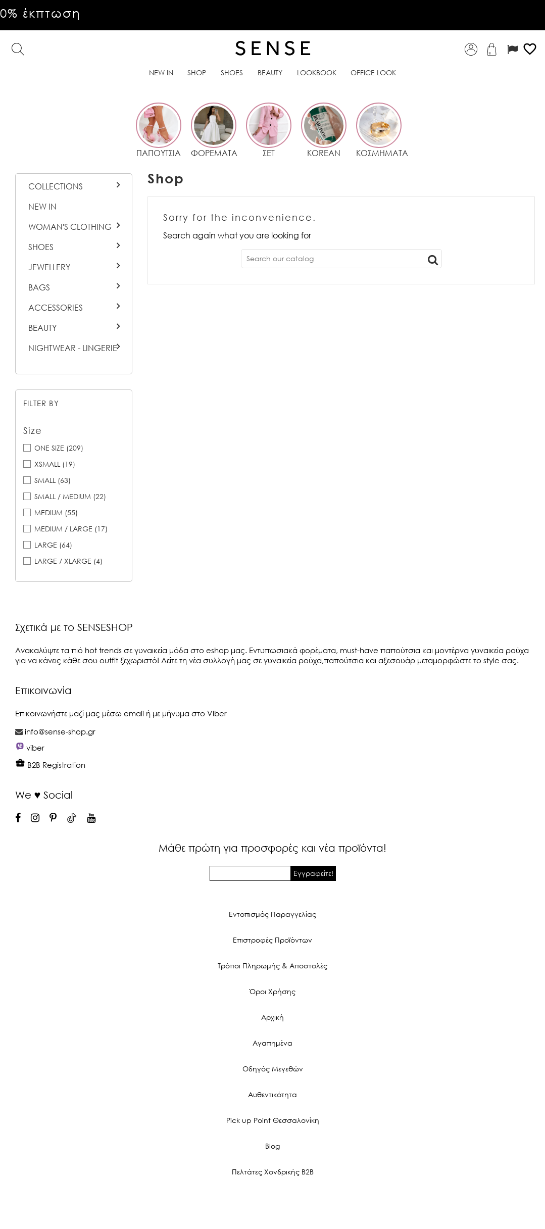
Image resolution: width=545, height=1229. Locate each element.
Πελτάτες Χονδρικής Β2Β (273, 1171)
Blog (272, 1146)
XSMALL (54, 464)
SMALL (52, 480)
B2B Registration (50, 765)
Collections (55, 186)
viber (35, 748)
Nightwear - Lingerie (72, 348)
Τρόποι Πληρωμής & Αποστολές (272, 965)
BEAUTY (42, 328)
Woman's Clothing (70, 227)
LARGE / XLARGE (68, 561)
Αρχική (272, 1017)
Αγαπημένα (272, 1043)
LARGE (53, 545)
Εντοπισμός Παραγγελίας (272, 914)
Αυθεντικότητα (272, 1094)
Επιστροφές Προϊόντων (272, 940)
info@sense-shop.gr (60, 731)
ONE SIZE (58, 448)
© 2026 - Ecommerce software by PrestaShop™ (273, 1206)
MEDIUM (56, 512)
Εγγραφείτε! (313, 873)
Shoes (41, 247)
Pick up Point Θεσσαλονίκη (272, 1120)
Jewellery (49, 267)
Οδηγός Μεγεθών (272, 1068)
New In (42, 207)
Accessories (55, 308)
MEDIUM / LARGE (71, 528)
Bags (39, 287)
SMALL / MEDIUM (70, 496)
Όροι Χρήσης (272, 991)
